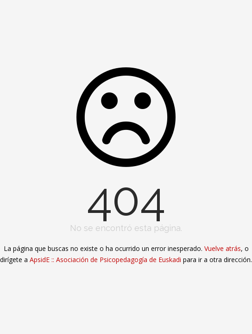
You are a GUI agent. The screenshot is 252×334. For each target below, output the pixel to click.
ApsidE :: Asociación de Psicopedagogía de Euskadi (105, 259)
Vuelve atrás (222, 248)
